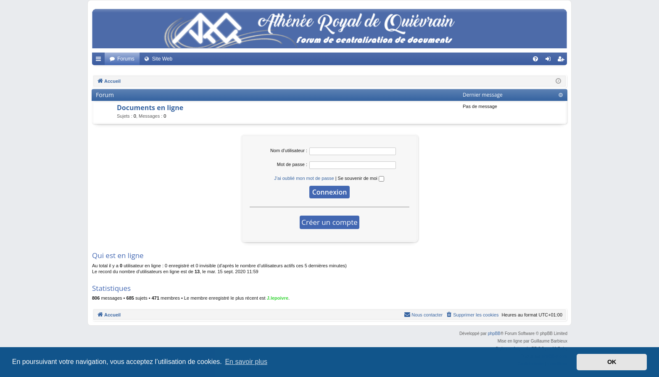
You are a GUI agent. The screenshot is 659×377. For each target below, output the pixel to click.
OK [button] (612, 362)
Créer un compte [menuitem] (562, 60)
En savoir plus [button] (246, 361)
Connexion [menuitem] (550, 60)
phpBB (494, 333)
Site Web (162, 59)
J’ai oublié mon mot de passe (304, 178)
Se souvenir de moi (361, 178)
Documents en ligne (150, 107)
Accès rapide (100, 60)
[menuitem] (535, 59)
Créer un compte (329, 222)
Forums (125, 59)
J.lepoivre (277, 298)
